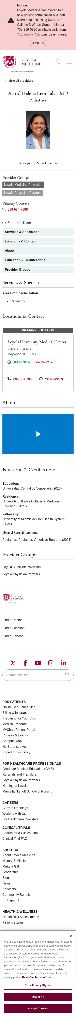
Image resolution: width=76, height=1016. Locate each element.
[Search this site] (38, 675)
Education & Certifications (25, 260)
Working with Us (14, 813)
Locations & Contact (20, 241)
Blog (5, 877)
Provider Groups (17, 269)
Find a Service (12, 636)
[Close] (71, 938)
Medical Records (14, 724)
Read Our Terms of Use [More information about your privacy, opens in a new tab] (36, 980)
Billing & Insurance (15, 712)
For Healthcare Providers (20, 819)
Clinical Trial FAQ (14, 838)
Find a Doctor (12, 620)
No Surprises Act (14, 746)
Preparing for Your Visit (18, 718)
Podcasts (9, 889)
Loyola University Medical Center (36, 342)
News (6, 883)
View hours (43, 362)
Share (24, 222)
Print (8, 222)
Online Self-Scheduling (18, 707)
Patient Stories (13, 922)
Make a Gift (10, 866)
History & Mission (15, 861)
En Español (10, 900)
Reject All (38, 999)
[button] (70, 60)
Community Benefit (16, 894)
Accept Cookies (38, 1011)
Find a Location (13, 628)
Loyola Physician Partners (21, 780)
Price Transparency (16, 752)
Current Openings (15, 808)
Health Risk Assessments (20, 917)
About (9, 250)
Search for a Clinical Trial (20, 833)
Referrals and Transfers (19, 774)
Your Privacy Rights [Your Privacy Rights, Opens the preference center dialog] (38, 988)
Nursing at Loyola (15, 785)
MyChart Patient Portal (18, 729)
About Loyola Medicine (18, 855)
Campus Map (12, 741)
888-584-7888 (15, 209)
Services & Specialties (22, 232)
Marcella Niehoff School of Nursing (27, 791)
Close (38, 43)
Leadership (10, 872)
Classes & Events (15, 735)
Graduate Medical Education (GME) (28, 769)
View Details (51, 379)
